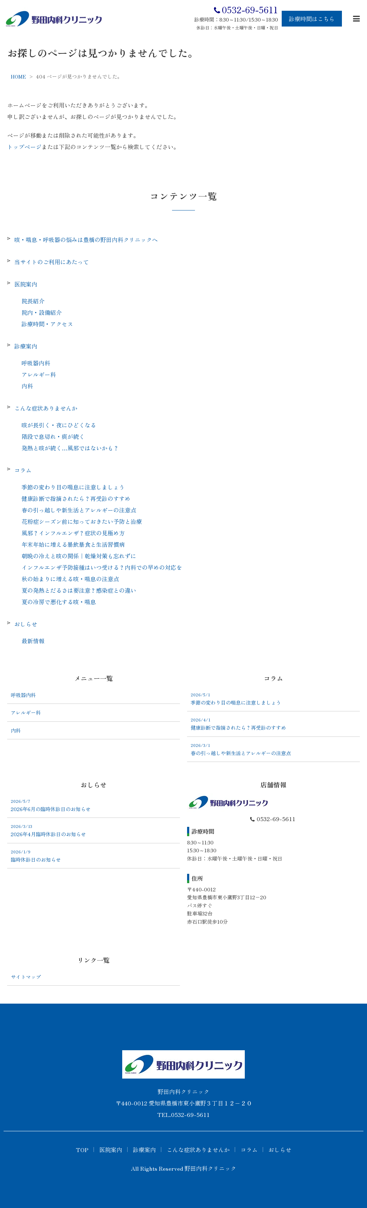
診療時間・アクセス (47, 323)
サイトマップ (26, 976)
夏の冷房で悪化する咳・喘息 (59, 601)
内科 (27, 386)
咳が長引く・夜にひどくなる (59, 425)
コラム (23, 470)
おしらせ (25, 624)
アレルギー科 (39, 374)
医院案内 (25, 284)
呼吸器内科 (36, 363)
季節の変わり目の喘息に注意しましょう (73, 487)
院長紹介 (33, 301)
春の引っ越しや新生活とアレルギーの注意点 (79, 510)
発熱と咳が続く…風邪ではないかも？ (70, 448)
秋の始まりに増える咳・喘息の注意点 (70, 578)
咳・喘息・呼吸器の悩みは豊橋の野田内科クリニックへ (86, 239)
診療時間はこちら (312, 18)
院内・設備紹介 (42, 312)
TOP (82, 1149)
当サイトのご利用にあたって (51, 261)
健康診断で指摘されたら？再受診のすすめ (76, 498)
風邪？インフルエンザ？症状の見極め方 (73, 533)
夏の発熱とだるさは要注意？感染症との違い (79, 590)
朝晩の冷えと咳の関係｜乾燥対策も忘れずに (79, 555)
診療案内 (25, 346)
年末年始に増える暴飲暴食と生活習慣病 (73, 544)
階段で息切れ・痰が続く (53, 436)
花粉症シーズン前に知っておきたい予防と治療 (82, 521)
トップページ (24, 146)
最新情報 (33, 640)
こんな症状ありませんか (45, 408)
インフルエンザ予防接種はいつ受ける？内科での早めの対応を (102, 567)
